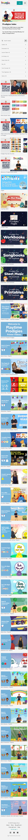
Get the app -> (14, 829)
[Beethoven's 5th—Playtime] (14, 650)
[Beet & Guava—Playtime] (14, 761)
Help (19, 827)
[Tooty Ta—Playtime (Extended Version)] (14, 374)
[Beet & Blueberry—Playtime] (14, 687)
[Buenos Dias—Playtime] (14, 393)
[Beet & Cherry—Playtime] (14, 356)
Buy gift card (18, 825)
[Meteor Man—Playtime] (14, 632)
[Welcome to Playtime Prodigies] (14, 337)
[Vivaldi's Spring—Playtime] (14, 485)
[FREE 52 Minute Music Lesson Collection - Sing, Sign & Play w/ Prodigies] (14, 134)
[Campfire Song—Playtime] (14, 448)
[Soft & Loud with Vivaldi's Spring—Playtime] (14, 540)
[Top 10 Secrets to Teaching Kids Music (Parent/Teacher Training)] (14, 96)
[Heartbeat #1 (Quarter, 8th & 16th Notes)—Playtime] (14, 816)
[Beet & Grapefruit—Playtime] (14, 797)
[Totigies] (14, 190)
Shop (12, 825)
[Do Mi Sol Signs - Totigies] (14, 558)
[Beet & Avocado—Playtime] (14, 779)
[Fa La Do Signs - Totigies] (14, 577)
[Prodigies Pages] (14, 227)
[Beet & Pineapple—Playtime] (14, 705)
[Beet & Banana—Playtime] (14, 724)
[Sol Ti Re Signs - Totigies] (14, 595)
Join (20, 3)
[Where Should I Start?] (14, 115)
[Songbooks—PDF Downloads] (14, 264)
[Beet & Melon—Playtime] (14, 521)
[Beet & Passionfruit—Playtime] (14, 742)
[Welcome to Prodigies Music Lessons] (14, 172)
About (7, 825)
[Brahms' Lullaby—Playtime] (14, 669)
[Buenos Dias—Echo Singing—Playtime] (14, 429)
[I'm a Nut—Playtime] (14, 503)
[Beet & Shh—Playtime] (14, 466)
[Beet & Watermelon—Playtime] (14, 613)
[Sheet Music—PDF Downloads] (14, 282)
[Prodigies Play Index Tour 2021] (14, 154)
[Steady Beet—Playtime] (14, 411)
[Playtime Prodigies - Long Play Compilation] (14, 319)
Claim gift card (12, 827)
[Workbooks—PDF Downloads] (14, 246)
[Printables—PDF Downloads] (14, 301)
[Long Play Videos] (14, 209)
